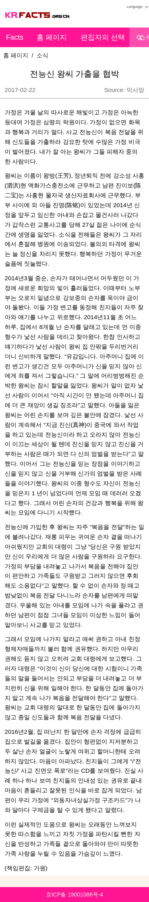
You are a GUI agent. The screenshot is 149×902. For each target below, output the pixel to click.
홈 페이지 (52, 37)
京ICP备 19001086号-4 (74, 894)
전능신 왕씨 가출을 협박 (75, 74)
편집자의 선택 (103, 37)
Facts (14, 37)
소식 (42, 55)
